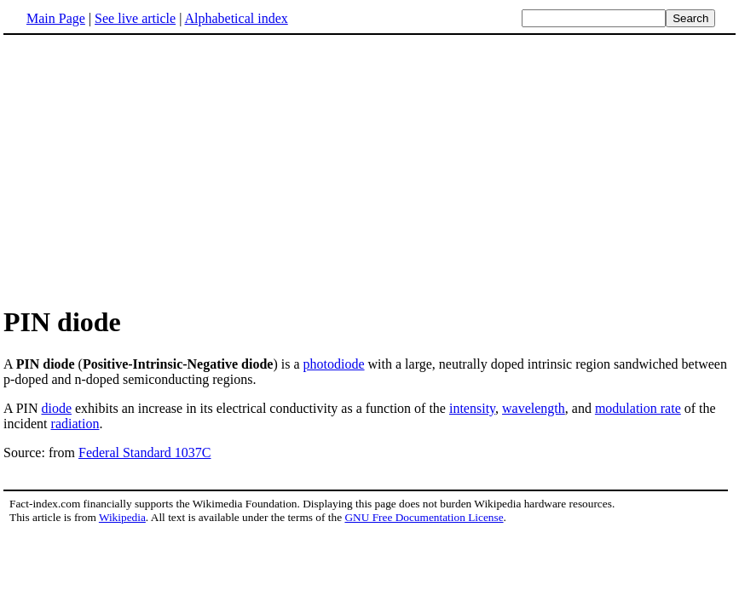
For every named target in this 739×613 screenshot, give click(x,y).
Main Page (55, 18)
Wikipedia (122, 517)
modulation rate (638, 408)
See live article (135, 18)
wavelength (533, 408)
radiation (75, 423)
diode (56, 408)
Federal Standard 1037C (144, 452)
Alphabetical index (235, 18)
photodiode (334, 364)
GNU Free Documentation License (423, 517)
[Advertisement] (370, 169)
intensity (472, 408)
